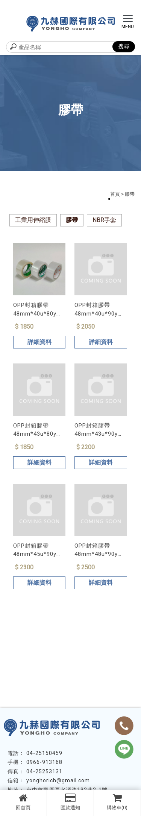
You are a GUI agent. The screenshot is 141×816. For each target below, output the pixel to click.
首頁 (115, 194)
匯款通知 (70, 801)
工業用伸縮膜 (33, 219)
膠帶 (72, 219)
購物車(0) (117, 801)
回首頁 (23, 801)
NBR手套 (104, 219)
